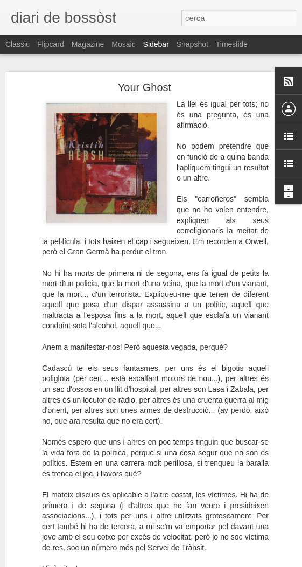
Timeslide (232, 44)
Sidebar (156, 44)
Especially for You (52, 526)
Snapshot (192, 44)
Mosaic (123, 44)
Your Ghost (144, 62)
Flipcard (50, 44)
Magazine (88, 44)
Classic (17, 44)
